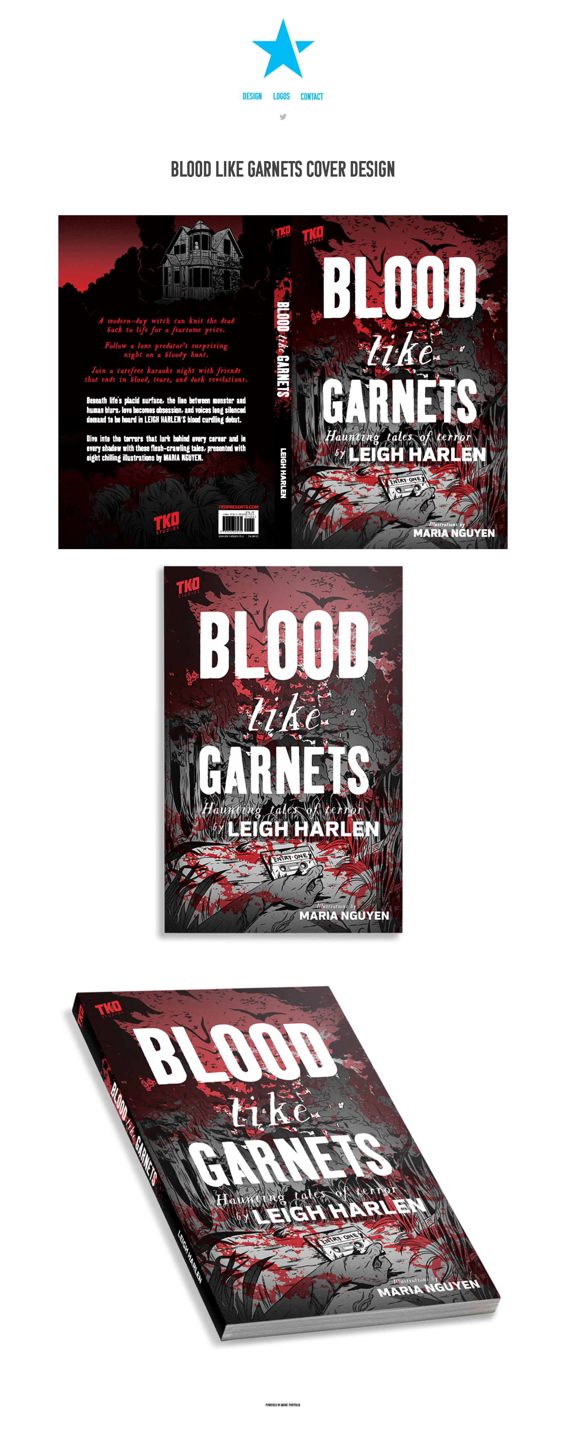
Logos (281, 96)
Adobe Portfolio (290, 1405)
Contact (312, 97)
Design (252, 96)
